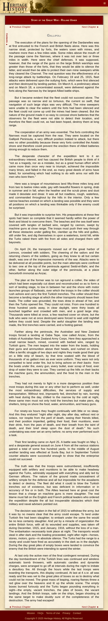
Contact (77, 613)
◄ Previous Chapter (20, 27)
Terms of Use (53, 613)
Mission (31, 613)
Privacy (66, 613)
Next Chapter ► (90, 27)
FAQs (40, 613)
